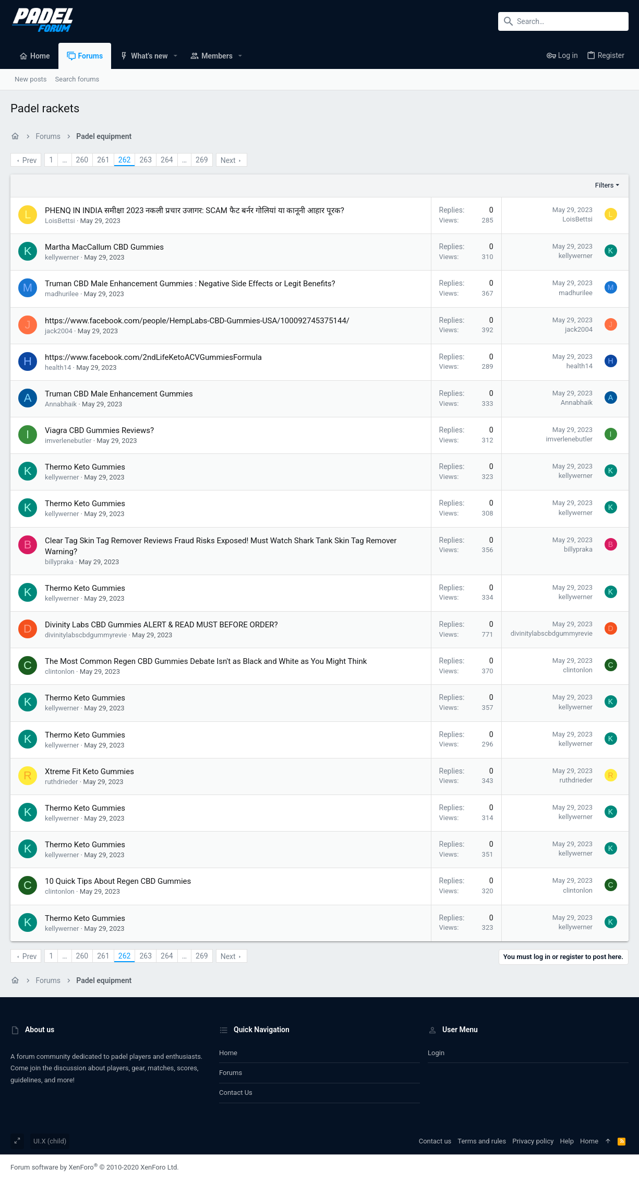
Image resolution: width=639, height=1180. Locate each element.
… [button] (64, 160)
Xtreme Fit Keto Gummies (89, 771)
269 (202, 160)
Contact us (235, 1092)
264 (167, 160)
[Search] (563, 21)
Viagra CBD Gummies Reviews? (99, 430)
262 (124, 160)
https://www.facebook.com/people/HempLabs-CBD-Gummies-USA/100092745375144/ (197, 320)
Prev (29, 160)
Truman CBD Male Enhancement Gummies (119, 394)
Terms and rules (481, 1141)
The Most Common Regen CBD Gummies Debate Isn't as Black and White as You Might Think (206, 661)
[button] (175, 56)
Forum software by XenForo (94, 1167)
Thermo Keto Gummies (85, 467)
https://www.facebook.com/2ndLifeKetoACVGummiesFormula (153, 357)
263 (145, 160)
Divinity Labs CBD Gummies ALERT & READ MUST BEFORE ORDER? (161, 624)
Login (436, 1053)
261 (103, 160)
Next (228, 160)
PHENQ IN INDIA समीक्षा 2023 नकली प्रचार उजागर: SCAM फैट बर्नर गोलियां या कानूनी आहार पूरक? (194, 210)
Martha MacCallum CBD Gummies (104, 247)
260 (82, 160)
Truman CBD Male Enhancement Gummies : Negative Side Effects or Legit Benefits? (190, 283)
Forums (230, 1073)
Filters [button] (604, 185)
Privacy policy (532, 1141)
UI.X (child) (49, 1141)
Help (567, 1141)
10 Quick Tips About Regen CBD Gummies (118, 881)
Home (228, 1053)
